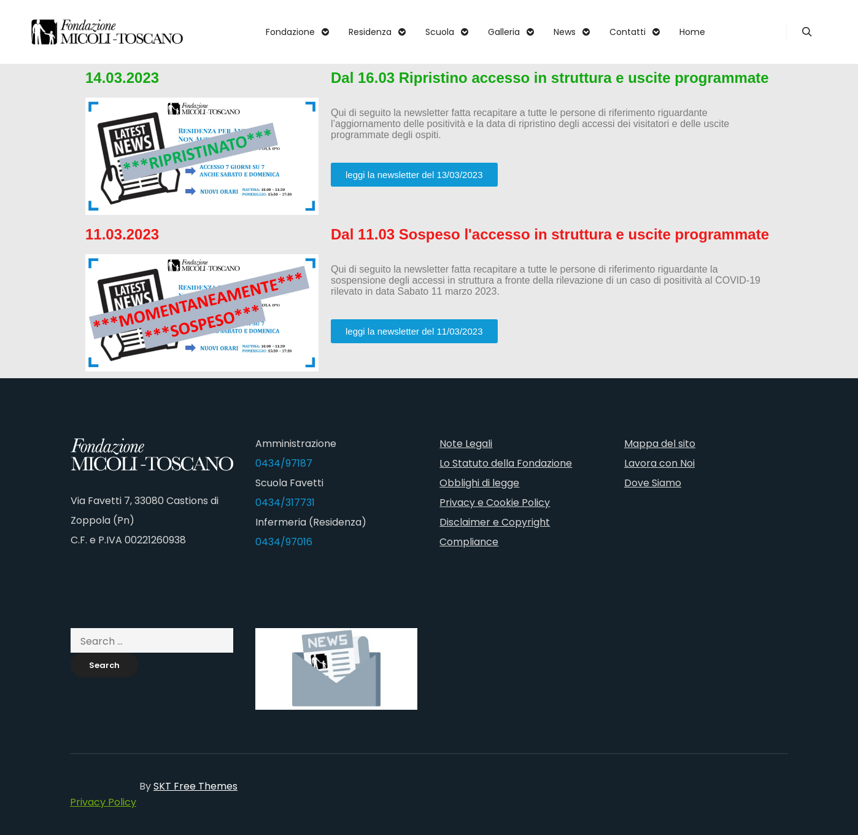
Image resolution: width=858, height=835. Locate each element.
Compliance (468, 542)
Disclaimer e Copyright (494, 522)
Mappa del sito (659, 444)
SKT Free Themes (195, 786)
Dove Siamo (652, 483)
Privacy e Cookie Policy (494, 502)
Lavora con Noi (659, 463)
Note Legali (465, 444)
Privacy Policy (103, 802)
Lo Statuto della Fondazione (505, 463)
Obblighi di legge (479, 483)
